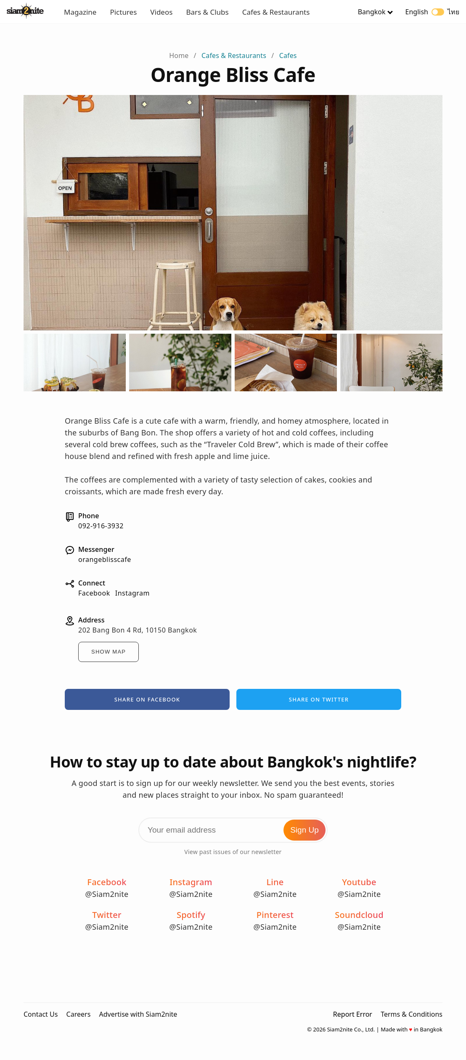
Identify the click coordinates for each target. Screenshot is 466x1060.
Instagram (132, 593)
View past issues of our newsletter (232, 852)
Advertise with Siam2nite (138, 1014)
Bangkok (372, 11)
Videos (161, 12)
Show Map (108, 652)
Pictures (123, 12)
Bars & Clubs (207, 12)
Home (178, 55)
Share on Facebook (147, 699)
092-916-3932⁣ (101, 525)
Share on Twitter (319, 699)
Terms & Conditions (411, 1014)
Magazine (80, 12)
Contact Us (41, 1014)
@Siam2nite (107, 894)
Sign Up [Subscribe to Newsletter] (304, 829)
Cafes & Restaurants (276, 12)
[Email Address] (233, 830)
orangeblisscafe (104, 559)
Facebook (94, 593)
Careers (78, 1014)
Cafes (288, 55)
